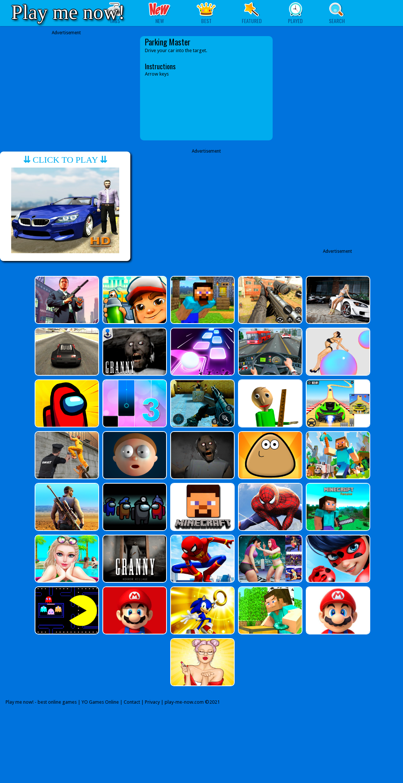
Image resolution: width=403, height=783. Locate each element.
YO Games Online (100, 702)
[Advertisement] (66, 88)
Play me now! (68, 12)
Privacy (152, 702)
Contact (132, 702)
